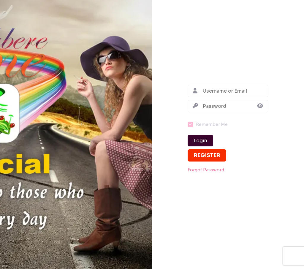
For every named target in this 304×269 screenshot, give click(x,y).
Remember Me (212, 124)
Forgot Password (206, 170)
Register (207, 155)
